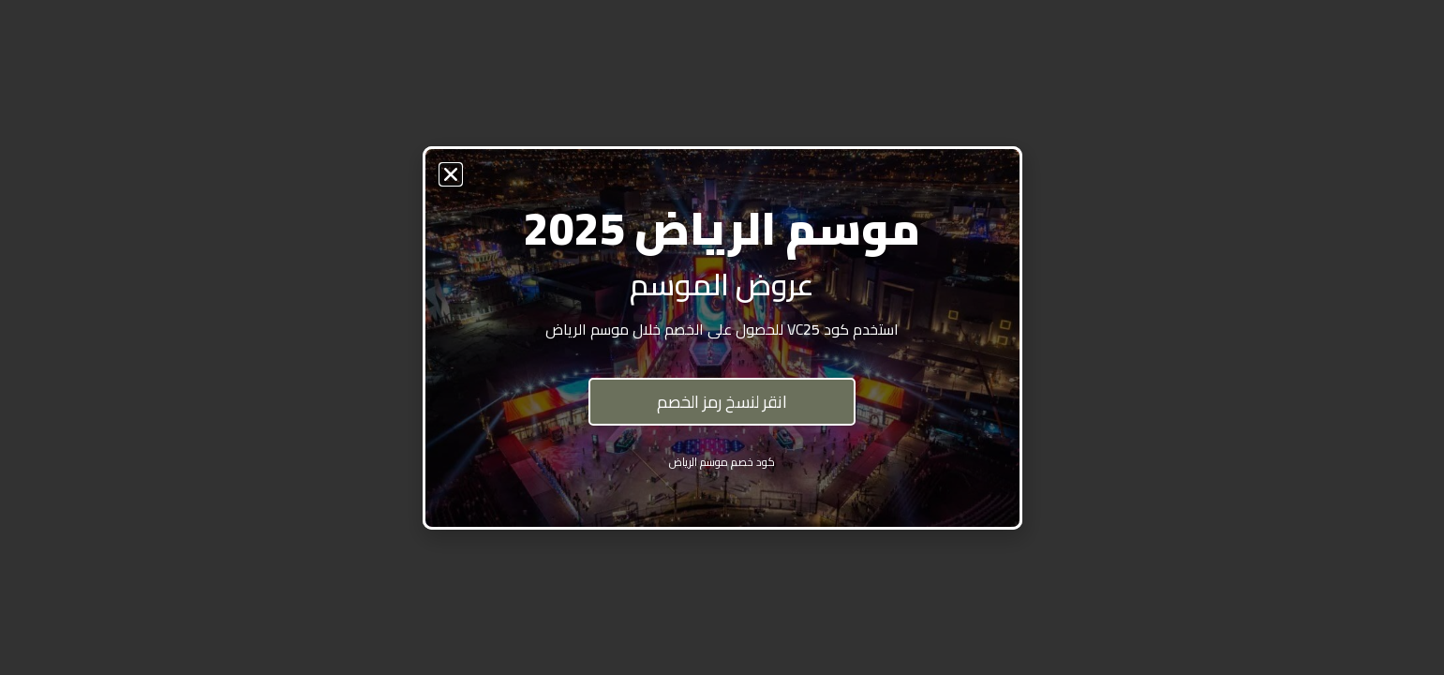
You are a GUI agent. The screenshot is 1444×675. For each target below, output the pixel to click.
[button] (450, 174)
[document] (722, 337)
